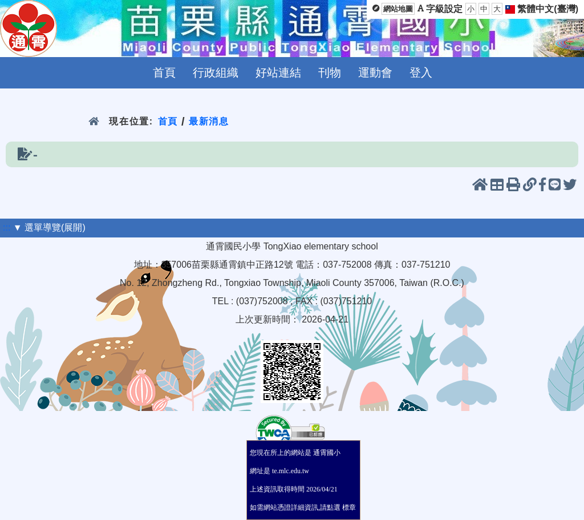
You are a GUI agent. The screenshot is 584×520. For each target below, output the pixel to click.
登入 (420, 72)
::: (6, 227)
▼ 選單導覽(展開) (49, 227)
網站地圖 (398, 9)
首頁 (164, 72)
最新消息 (209, 121)
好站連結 (278, 72)
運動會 (375, 72)
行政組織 (215, 72)
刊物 (329, 72)
